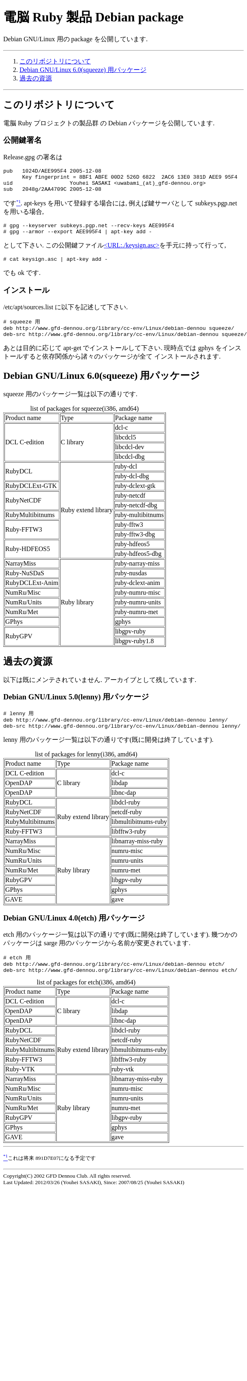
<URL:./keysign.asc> (131, 252)
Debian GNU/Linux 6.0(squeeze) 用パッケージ (82, 69)
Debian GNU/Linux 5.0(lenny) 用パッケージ (76, 708)
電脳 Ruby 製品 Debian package (93, 17)
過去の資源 (35, 78)
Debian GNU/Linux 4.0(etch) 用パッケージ (74, 932)
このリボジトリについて (55, 61)
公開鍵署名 (22, 140)
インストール (26, 298)
